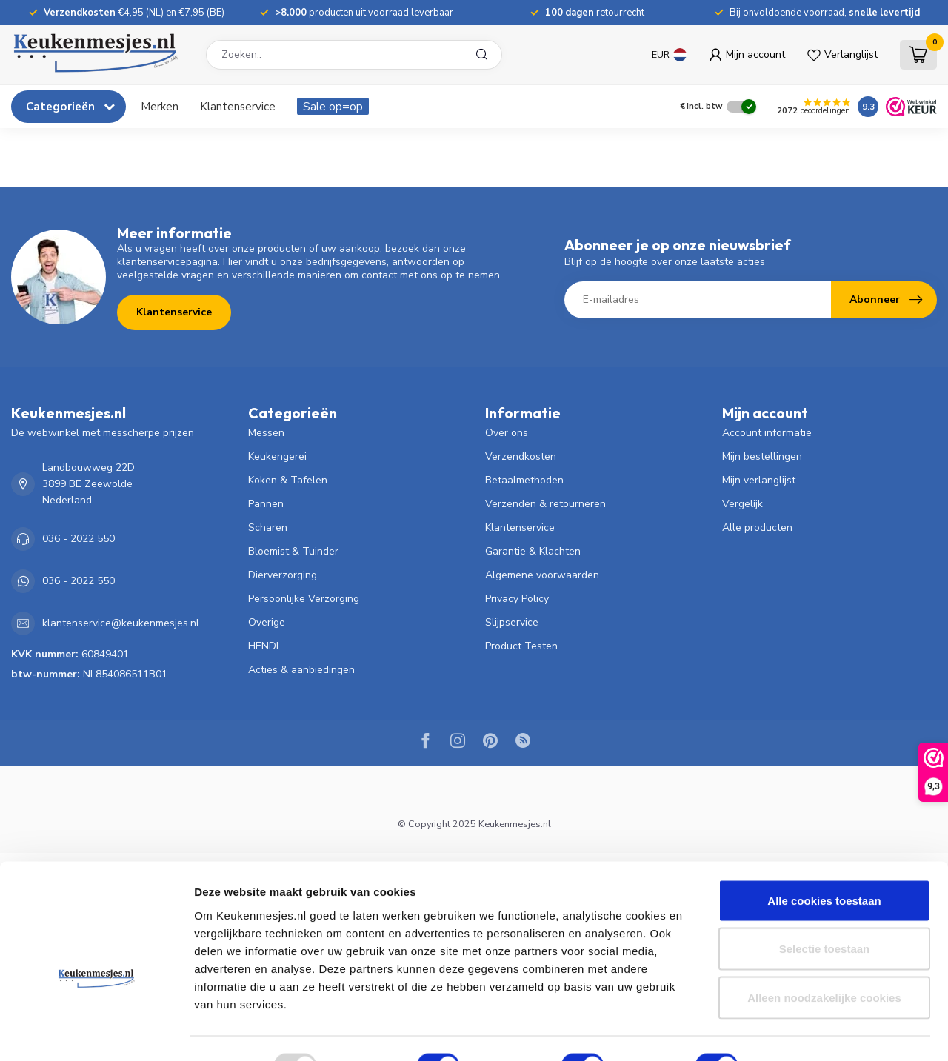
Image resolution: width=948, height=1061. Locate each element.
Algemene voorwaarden (542, 575)
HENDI (263, 646)
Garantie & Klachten (533, 551)
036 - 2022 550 (78, 539)
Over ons (506, 433)
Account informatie (767, 433)
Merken (159, 106)
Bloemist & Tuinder (293, 551)
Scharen (267, 528)
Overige (266, 622)
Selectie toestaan (824, 915)
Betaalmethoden (524, 480)
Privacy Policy (517, 599)
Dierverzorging (282, 575)
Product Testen (521, 646)
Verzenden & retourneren (545, 504)
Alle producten (757, 528)
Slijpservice (511, 622)
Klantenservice (238, 106)
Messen (266, 433)
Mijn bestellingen (762, 456)
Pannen (266, 504)
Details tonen (800, 1031)
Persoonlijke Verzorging (303, 599)
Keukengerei (277, 456)
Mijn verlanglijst (758, 480)
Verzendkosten (520, 456)
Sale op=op (333, 106)
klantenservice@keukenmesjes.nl (120, 623)
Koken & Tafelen (287, 480)
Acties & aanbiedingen (301, 670)
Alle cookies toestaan (824, 866)
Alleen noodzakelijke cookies (824, 963)
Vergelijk (742, 504)
